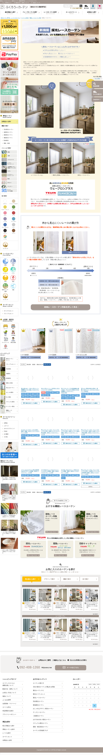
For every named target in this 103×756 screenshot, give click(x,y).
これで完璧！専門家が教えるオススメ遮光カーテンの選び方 (9, 533)
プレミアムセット (8, 313)
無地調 (26, 354)
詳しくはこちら (51, 532)
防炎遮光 (6, 140)
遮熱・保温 (7, 143)
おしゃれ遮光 (7, 392)
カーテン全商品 (25, 18)
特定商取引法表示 (8, 711)
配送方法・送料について (22, 2)
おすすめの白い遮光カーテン (42, 719)
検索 (81, 6)
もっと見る (97, 78)
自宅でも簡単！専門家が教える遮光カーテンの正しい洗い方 (9, 552)
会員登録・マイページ (9, 703)
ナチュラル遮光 (7, 401)
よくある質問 (7, 700)
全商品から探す (6, 121)
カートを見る (7, 707)
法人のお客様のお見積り (78, 660)
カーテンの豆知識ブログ (40, 730)
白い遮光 (6, 397)
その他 (5, 437)
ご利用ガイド (7, 2)
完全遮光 (6, 369)
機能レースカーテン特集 (35, 18)
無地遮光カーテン (38, 705)
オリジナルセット (8, 311)
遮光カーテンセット (7, 359)
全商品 (5, 423)
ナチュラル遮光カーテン (40, 723)
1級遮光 (5, 373)
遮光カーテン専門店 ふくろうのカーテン (10, 18)
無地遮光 (6, 378)
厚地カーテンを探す (9, 729)
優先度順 (29, 364)
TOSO (5, 431)
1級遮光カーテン (8, 132)
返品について (36, 2)
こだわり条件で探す (76, 8)
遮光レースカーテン (39, 697)
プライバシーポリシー (9, 714)
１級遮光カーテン (38, 716)
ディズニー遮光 (7, 406)
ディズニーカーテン (39, 712)
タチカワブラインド (9, 428)
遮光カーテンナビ (38, 690)
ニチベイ (6, 425)
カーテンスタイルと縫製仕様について (9, 684)
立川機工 (6, 434)
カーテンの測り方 (38, 683)
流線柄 (54, 354)
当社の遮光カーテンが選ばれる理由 (44, 687)
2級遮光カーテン (8, 135)
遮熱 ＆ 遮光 (7, 383)
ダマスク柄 (83, 354)
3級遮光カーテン (8, 137)
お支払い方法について (9, 692)
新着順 (33, 364)
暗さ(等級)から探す (8, 725)
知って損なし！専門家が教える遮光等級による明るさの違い (9, 479)
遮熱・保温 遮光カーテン (40, 726)
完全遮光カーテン (8, 129)
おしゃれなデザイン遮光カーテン (43, 708)
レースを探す (7, 733)
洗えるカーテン (7, 387)
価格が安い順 (40, 364)
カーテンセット (7, 736)
